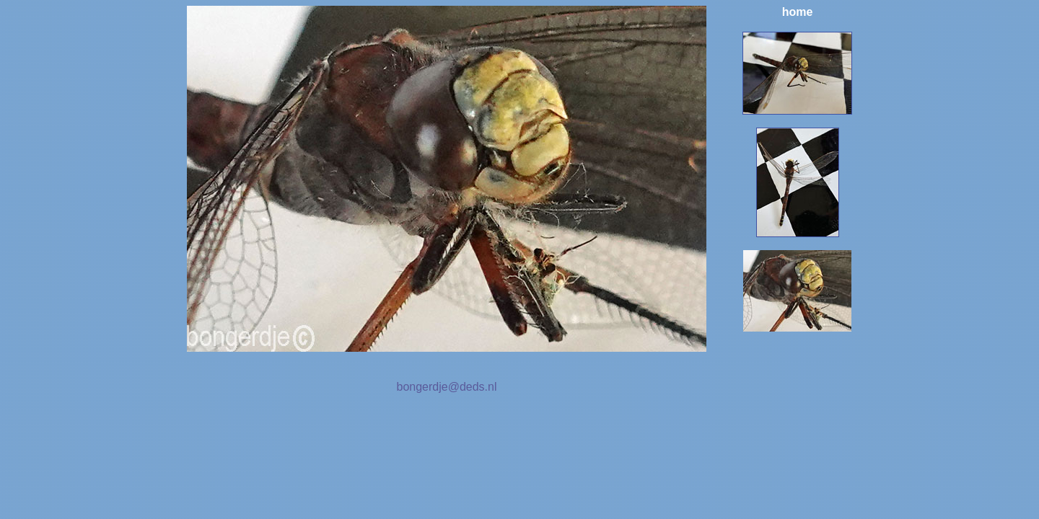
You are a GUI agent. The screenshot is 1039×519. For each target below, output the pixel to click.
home (797, 12)
